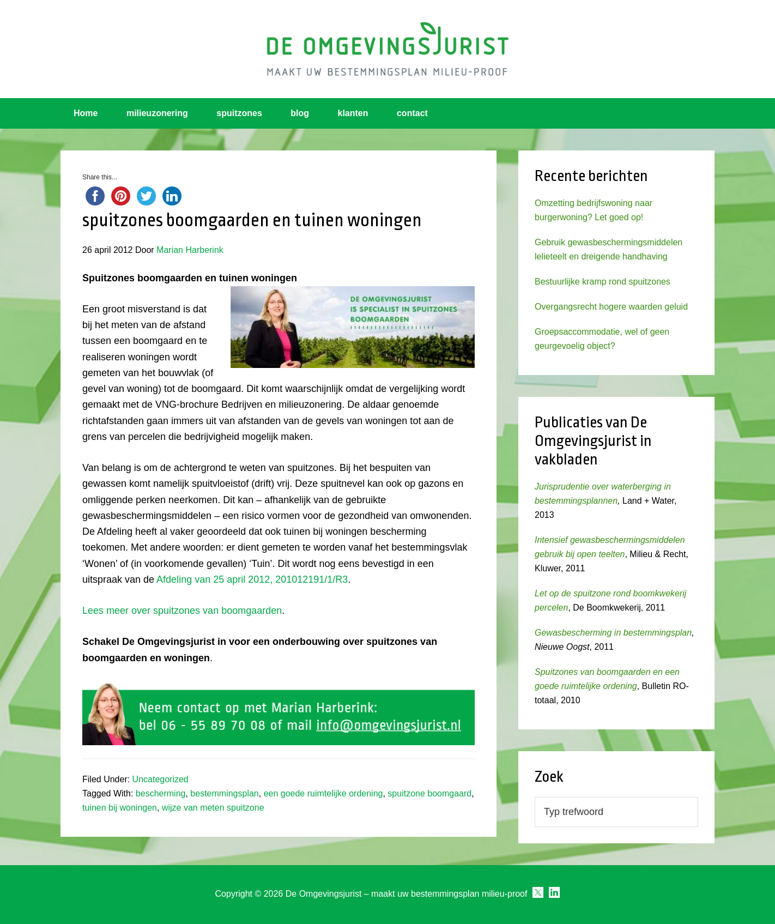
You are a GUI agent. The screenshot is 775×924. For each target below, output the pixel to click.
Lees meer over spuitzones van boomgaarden (182, 610)
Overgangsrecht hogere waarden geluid (611, 306)
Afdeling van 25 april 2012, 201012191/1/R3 (251, 579)
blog (299, 113)
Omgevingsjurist (387, 49)
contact (412, 113)
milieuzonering (157, 113)
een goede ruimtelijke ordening (323, 793)
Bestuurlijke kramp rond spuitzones (602, 281)
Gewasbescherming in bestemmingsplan (613, 632)
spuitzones (239, 113)
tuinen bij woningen (119, 807)
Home (86, 113)
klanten (353, 113)
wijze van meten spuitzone (213, 807)
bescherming (161, 793)
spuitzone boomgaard (429, 793)
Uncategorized (160, 779)
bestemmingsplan (224, 793)
